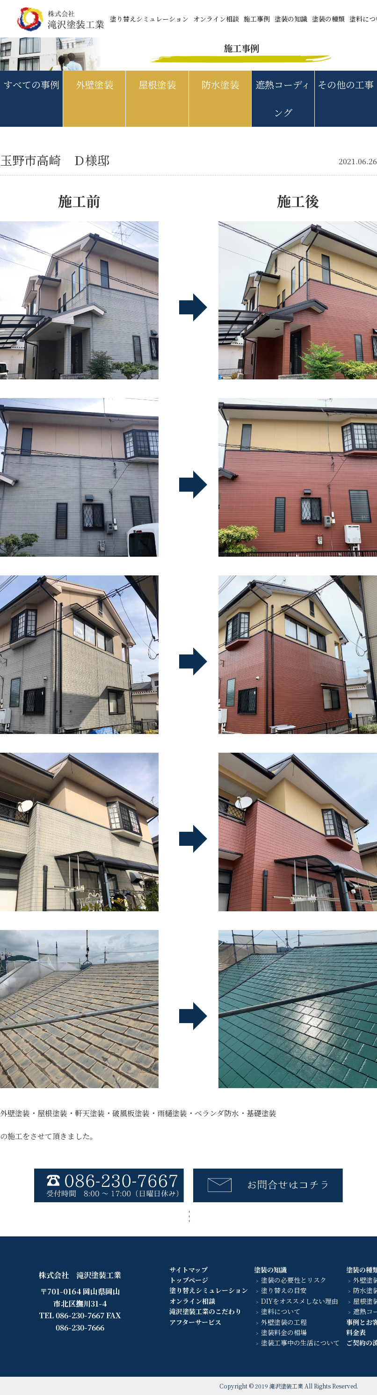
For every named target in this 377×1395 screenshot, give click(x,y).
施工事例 (257, 18)
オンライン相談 (216, 18)
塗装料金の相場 (284, 1332)
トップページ (188, 1280)
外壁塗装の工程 (284, 1322)
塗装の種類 (328, 18)
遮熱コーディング (283, 98)
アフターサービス (195, 1322)
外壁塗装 (94, 84)
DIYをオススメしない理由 (299, 1301)
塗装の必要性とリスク (293, 1280)
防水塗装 (220, 84)
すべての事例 (31, 84)
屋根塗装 (157, 84)
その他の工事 (346, 84)
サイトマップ (188, 1269)
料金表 (356, 1332)
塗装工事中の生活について (300, 1342)
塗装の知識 (291, 18)
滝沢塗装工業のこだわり (205, 1311)
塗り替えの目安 (284, 1290)
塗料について (280, 1311)
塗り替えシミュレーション (149, 18)
